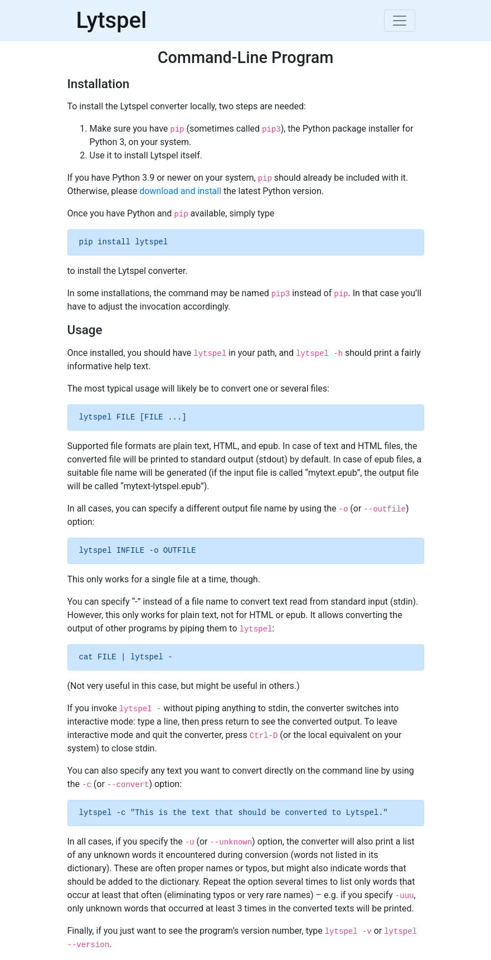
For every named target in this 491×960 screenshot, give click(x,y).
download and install (180, 191)
